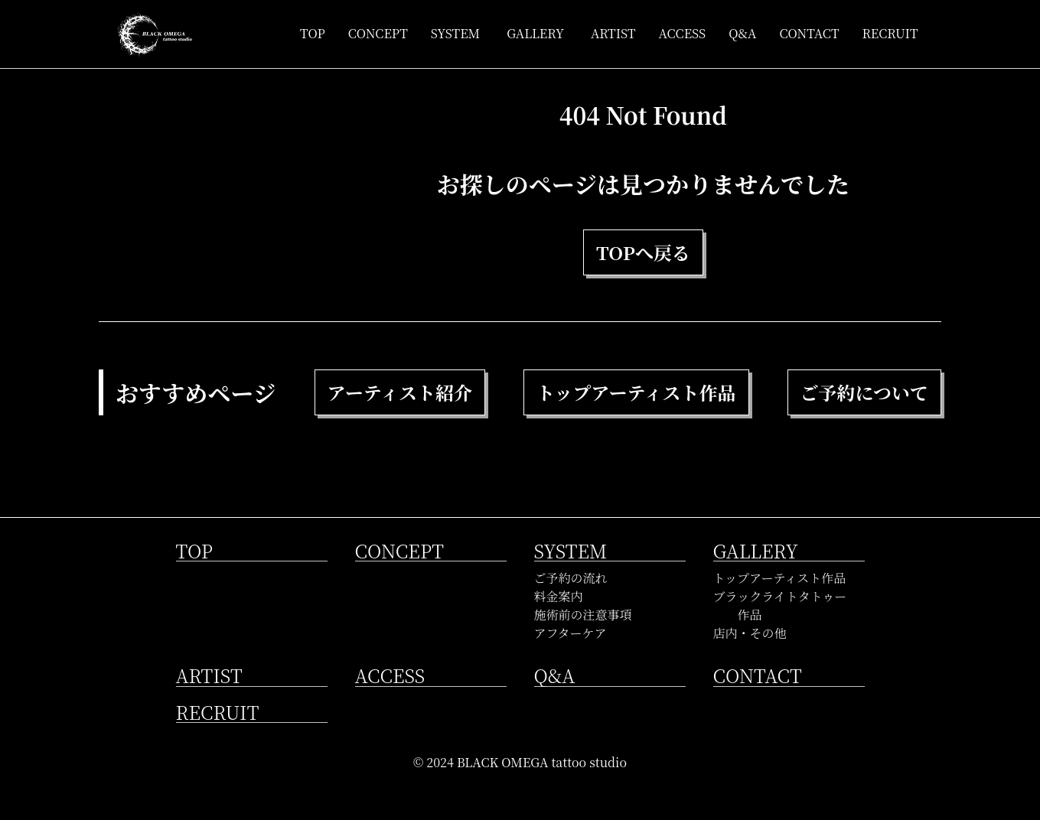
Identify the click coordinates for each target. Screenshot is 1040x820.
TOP (312, 33)
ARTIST (613, 33)
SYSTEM (455, 33)
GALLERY (535, 33)
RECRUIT (890, 33)
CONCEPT (378, 33)
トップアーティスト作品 (779, 578)
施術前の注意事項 (583, 614)
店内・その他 (750, 633)
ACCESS (682, 33)
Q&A (742, 33)
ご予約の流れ (571, 578)
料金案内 (558, 596)
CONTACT (809, 33)
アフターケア (570, 633)
